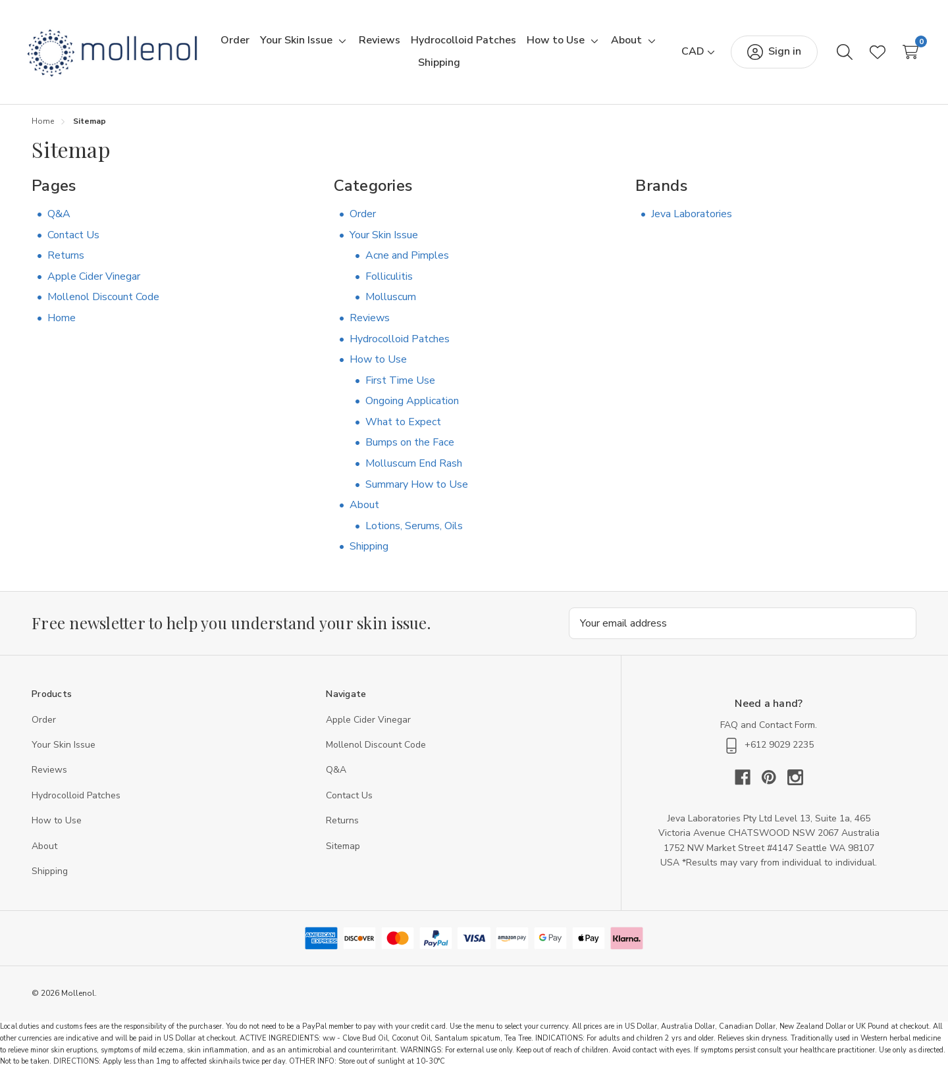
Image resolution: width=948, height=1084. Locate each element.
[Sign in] (763, 54)
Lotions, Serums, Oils (414, 532)
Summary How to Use (416, 490)
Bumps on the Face (409, 448)
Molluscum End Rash (413, 469)
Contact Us (73, 240)
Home (61, 324)
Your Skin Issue (384, 240)
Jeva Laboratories (691, 220)
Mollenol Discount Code (103, 303)
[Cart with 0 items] (899, 54)
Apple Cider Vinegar (93, 282)
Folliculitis (389, 282)
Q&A (58, 220)
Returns (65, 261)
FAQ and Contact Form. (768, 730)
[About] (402, 65)
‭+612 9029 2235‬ (769, 752)
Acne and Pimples (407, 261)
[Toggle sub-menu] (367, 44)
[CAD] (688, 54)
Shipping (369, 552)
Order (363, 220)
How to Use (378, 365)
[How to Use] (582, 44)
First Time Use (400, 386)
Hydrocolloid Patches (400, 344)
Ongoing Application (412, 407)
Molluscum (390, 303)
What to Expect (403, 428)
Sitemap (343, 851)
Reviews (370, 324)
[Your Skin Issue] (322, 44)
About (364, 510)
